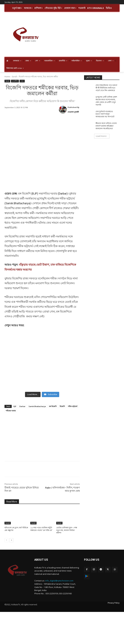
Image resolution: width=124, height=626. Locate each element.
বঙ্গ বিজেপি (53, 403)
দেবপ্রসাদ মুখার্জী (73, 112)
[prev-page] (6, 537)
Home (7, 76)
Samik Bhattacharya (37, 403)
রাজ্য (22, 81)
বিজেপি (62, 403)
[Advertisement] (85, 35)
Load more (101, 136)
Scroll (14, 76)
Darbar (22, 403)
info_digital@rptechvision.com (59, 577)
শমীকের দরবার (11, 407)
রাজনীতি (15, 81)
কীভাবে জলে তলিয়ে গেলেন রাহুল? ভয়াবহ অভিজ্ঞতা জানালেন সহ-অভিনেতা (106, 126)
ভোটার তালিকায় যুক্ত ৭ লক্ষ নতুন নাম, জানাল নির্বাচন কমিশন (66, 527)
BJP (15, 403)
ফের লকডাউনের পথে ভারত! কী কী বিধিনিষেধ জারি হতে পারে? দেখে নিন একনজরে (106, 88)
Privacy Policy (113, 600)
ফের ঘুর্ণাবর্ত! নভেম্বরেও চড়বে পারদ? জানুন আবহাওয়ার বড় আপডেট (105, 114)
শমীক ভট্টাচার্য (72, 403)
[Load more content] (33, 391)
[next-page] (11, 537)
